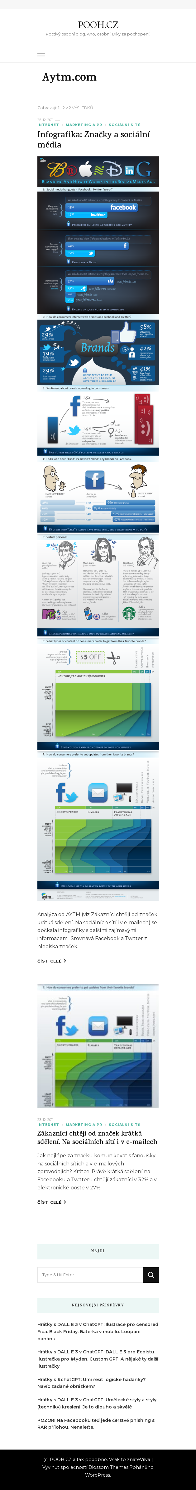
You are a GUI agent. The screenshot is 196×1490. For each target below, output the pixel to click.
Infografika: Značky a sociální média (93, 140)
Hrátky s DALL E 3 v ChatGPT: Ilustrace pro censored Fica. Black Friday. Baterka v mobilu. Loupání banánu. (97, 1332)
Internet (48, 125)
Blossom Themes (108, 1467)
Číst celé (51, 960)
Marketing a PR (84, 125)
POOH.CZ (98, 25)
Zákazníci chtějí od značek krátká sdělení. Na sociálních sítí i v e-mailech (97, 1138)
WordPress (97, 1475)
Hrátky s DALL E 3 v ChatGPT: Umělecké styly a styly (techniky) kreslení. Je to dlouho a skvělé (96, 1403)
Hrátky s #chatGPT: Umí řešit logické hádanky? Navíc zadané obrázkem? (91, 1383)
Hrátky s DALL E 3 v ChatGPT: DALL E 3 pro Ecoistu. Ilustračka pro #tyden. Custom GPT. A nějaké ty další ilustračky (97, 1359)
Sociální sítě (125, 125)
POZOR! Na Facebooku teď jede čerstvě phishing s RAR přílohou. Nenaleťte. (96, 1423)
